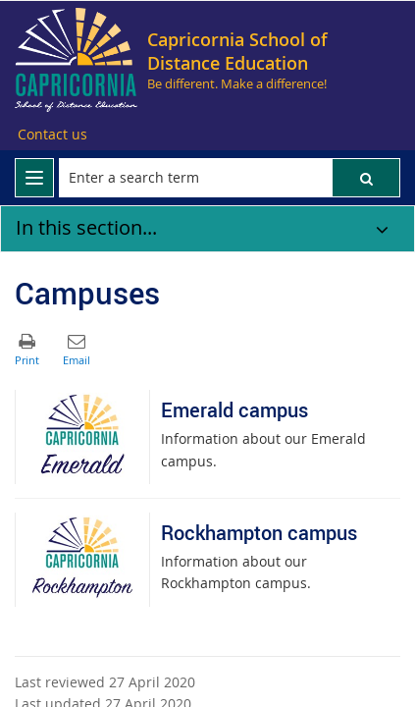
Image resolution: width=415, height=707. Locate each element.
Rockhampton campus (259, 532)
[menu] (34, 177)
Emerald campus (234, 410)
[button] (366, 177)
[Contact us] (52, 134)
